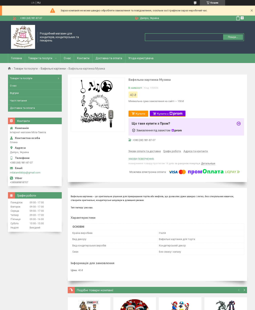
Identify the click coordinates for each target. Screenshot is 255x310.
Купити (140, 113)
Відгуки (14, 93)
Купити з (169, 113)
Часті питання (18, 100)
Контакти (83, 58)
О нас (67, 58)
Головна (16, 58)
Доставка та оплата (109, 58)
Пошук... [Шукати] (233, 36)
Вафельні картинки (53, 68)
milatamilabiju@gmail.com (25, 172)
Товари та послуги (40, 58)
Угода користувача (140, 58)
